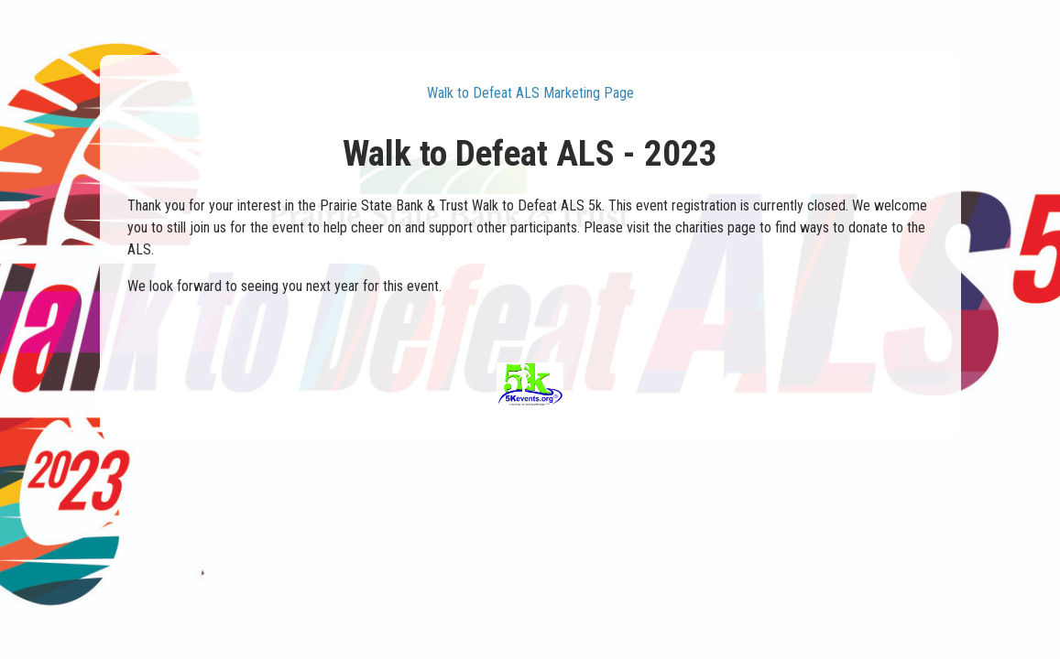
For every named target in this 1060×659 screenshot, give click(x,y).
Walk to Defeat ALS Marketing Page (530, 93)
